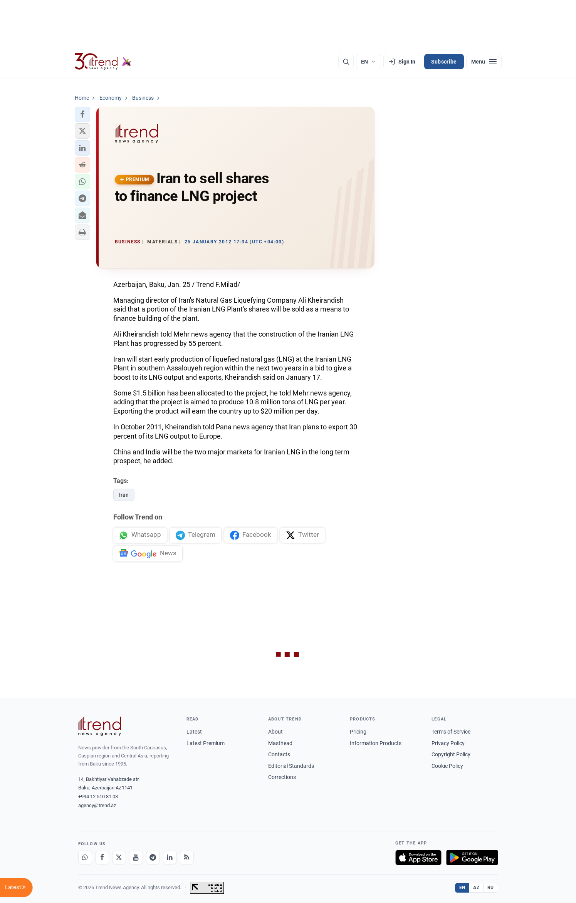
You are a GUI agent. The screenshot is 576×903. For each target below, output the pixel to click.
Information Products (375, 743)
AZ (476, 887)
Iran (124, 495)
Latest (194, 732)
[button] (82, 114)
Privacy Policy (448, 743)
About (275, 732)
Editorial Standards (291, 766)
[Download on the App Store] (418, 857)
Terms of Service (451, 732)
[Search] (346, 61)
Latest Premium (205, 743)
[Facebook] (102, 857)
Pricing (358, 732)
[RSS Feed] (187, 857)
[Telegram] (153, 857)
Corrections (282, 777)
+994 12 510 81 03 (98, 796)
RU (490, 887)
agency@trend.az (97, 805)
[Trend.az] (103, 61)
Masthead (280, 743)
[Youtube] (136, 857)
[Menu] (484, 61)
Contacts (279, 754)
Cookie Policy (447, 766)
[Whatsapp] (85, 857)
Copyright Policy (451, 754)
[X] (119, 857)
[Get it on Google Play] (472, 857)
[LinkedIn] (170, 857)
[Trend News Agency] (99, 726)
